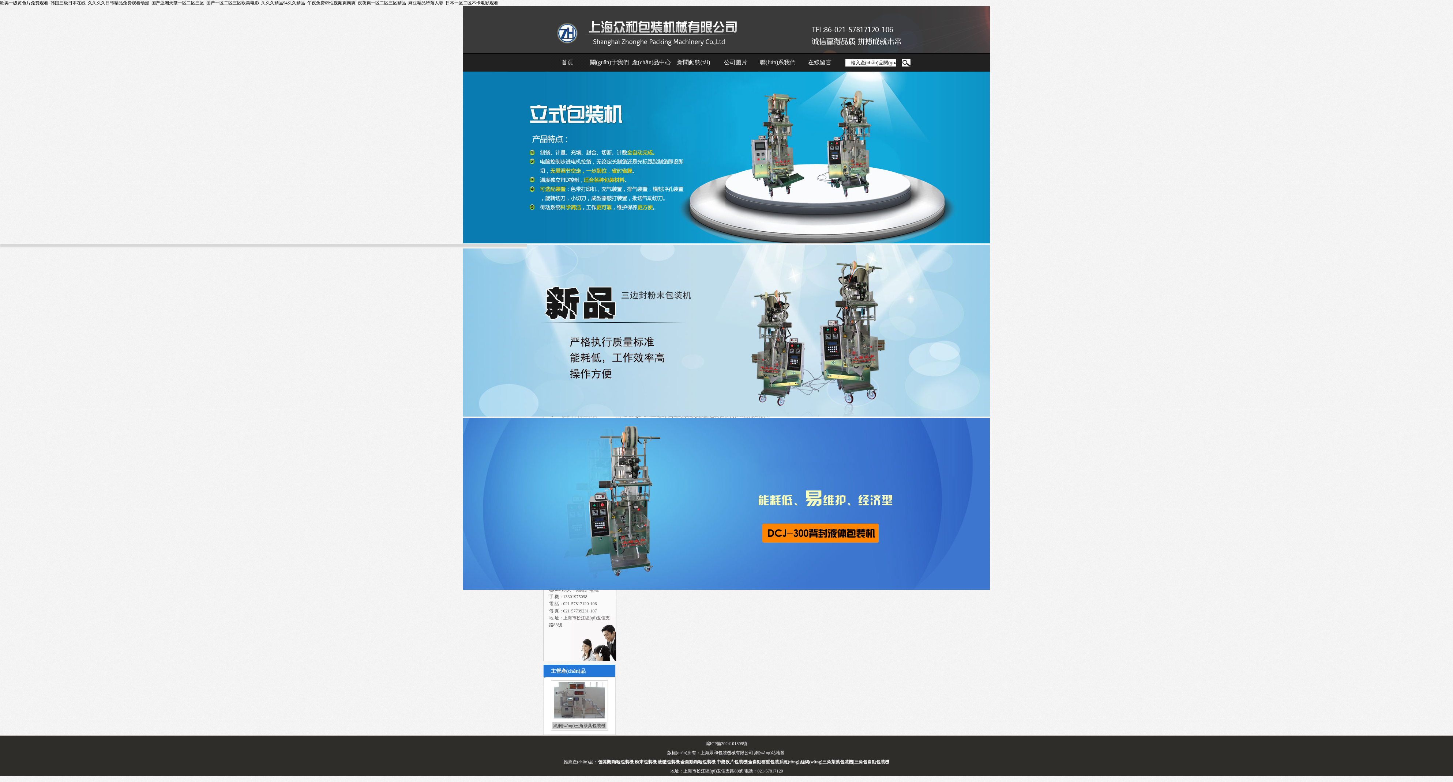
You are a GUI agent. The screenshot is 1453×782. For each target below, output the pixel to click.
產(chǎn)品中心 (651, 62)
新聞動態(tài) (693, 62)
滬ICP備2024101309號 (727, 743)
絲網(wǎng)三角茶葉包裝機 (579, 725)
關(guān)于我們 (609, 62)
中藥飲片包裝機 (732, 761)
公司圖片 (735, 62)
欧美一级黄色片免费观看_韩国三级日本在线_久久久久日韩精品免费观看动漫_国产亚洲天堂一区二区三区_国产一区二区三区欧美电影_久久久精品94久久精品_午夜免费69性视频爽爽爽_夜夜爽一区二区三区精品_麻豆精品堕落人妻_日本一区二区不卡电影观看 (249, 2)
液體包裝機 (669, 761)
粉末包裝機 (646, 761)
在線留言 (819, 62)
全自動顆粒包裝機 (698, 761)
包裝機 (604, 761)
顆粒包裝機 (623, 761)
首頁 (567, 62)
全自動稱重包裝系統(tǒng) (773, 761)
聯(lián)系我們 (778, 62)
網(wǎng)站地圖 (769, 752)
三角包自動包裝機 (871, 761)
